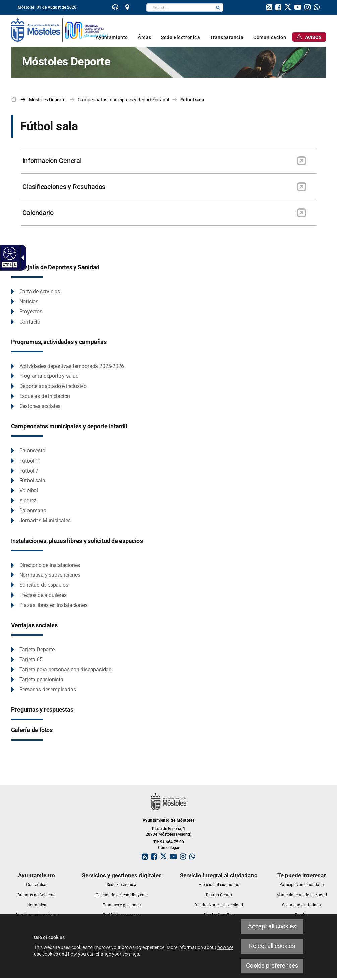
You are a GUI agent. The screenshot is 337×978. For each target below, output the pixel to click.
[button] (218, 7)
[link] (115, 8)
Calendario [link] (38, 213)
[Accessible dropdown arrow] (21, 257)
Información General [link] (52, 161)
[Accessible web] (8, 253)
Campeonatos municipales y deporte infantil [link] (123, 99)
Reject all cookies (272, 945)
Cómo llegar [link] (168, 847)
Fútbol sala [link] (192, 99)
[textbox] (179, 7)
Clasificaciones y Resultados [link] (64, 187)
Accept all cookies (272, 926)
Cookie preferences (272, 965)
